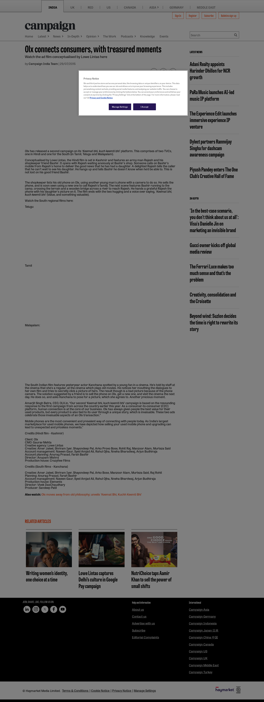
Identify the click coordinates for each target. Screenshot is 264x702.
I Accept (144, 106)
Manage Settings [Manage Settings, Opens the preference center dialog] (120, 106)
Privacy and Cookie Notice (101, 97)
